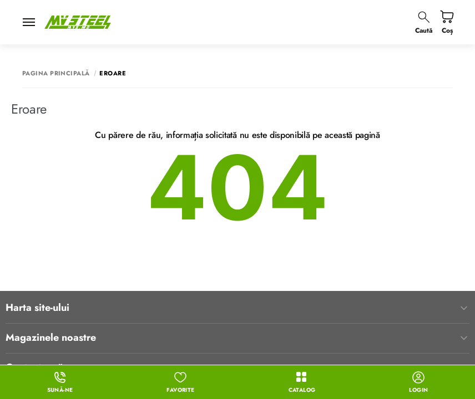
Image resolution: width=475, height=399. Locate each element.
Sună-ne (60, 382)
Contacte (237, 340)
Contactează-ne (237, 310)
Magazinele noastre (237, 280)
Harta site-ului (237, 250)
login (418, 382)
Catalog (302, 382)
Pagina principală (55, 73)
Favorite (180, 382)
